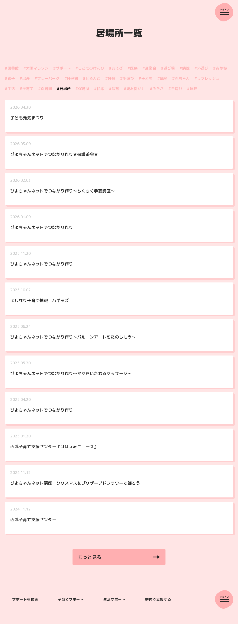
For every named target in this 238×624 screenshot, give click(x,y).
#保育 (114, 90)
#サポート (62, 70)
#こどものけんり (89, 70)
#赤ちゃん (181, 80)
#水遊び (127, 80)
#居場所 (64, 90)
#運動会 (149, 70)
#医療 (132, 70)
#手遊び (175, 90)
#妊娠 (110, 80)
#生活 (10, 90)
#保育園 (45, 90)
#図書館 (12, 70)
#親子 (10, 80)
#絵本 (99, 90)
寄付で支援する (158, 603)
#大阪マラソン (35, 70)
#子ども (145, 80)
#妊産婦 (71, 80)
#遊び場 (168, 70)
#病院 (184, 70)
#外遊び (201, 70)
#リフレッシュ (206, 80)
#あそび (116, 70)
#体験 (192, 90)
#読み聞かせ (134, 90)
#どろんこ (91, 80)
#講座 (162, 80)
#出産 (25, 80)
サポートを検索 (25, 603)
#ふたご (157, 90)
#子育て (26, 90)
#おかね (220, 70)
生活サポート (114, 603)
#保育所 (82, 90)
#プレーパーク (47, 80)
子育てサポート (71, 603)
